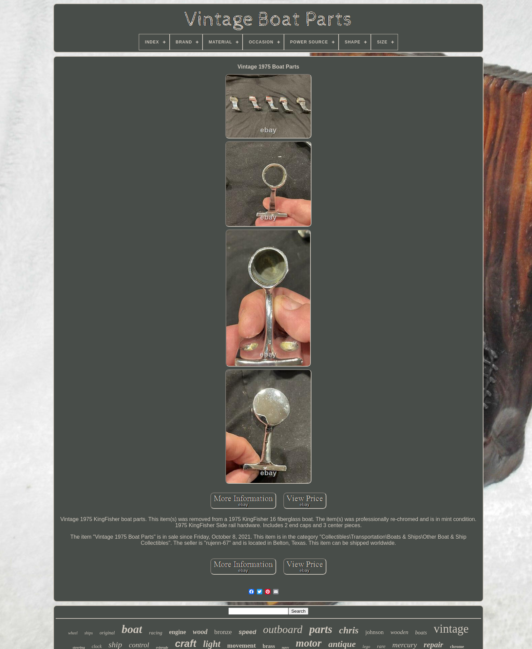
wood (200, 631)
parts (320, 629)
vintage (451, 628)
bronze (223, 631)
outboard (282, 629)
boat (132, 629)
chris (349, 630)
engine (177, 632)
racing (155, 632)
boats (421, 632)
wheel (73, 633)
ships (88, 633)
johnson (374, 632)
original (107, 632)
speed (247, 632)
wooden (399, 632)
